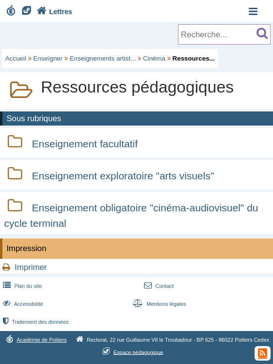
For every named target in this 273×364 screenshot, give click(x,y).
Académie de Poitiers (41, 340)
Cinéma (154, 58)
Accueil (15, 58)
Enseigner (48, 58)
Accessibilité (22, 304)
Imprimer (31, 267)
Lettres (53, 12)
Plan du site (21, 286)
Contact (158, 286)
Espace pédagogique (138, 352)
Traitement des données (34, 322)
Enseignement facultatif (85, 143)
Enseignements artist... (103, 58)
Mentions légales (158, 304)
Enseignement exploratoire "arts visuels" (123, 175)
